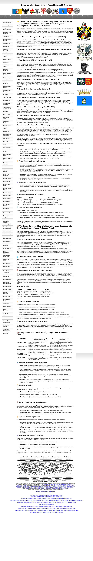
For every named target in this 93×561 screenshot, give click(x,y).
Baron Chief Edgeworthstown (7, 237)
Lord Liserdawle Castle (66, 473)
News (4, 144)
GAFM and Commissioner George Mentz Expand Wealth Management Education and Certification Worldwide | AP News (46, 506)
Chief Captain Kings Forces (57, 457)
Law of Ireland (6, 114)
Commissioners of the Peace (7, 104)
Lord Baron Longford (6, 175)
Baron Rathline (6, 241)
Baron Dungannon (36, 473)
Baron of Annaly (7, 192)
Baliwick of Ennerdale (5, 163)
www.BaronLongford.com (41, 491)
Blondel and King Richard (45, 478)
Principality (6, 62)
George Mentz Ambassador (66, 484)
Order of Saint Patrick (6, 205)
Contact (5, 318)
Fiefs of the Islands (68, 475)
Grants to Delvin (7, 248)
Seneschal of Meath (6, 122)
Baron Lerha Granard (6, 209)
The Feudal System (5, 314)
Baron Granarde (7, 289)
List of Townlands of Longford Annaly (7, 127)
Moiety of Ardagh (7, 234)
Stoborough (46, 486)
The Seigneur (6, 36)
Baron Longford (7, 22)
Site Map (50, 479)
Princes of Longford (5, 70)
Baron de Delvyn (7, 178)
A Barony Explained (5, 82)
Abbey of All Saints (56, 472)
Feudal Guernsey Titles (68, 478)
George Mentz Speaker (68, 487)
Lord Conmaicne (7, 198)
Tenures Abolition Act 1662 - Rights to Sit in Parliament (34, 463)
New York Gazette (57, 485)
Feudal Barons (6, 167)
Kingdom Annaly (7, 195)
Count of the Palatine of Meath (7, 78)
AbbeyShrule (6, 303)
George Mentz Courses (39, 488)
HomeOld (64, 480)
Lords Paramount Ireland (32, 457)
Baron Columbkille (6, 275)
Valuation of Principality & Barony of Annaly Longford (7, 331)
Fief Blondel (68, 476)
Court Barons (6, 138)
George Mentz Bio (46, 484)
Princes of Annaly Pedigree (44, 461)
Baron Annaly (6, 201)
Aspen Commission (33, 486)
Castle (43, 479)
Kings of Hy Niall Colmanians (7, 135)
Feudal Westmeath (5, 310)
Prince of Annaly (7, 59)
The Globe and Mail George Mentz (46, 504)
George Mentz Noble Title (55, 484)
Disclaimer (58, 479)
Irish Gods (5, 141)
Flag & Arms (35, 479)
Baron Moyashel (7, 231)
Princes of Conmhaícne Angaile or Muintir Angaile (7, 222)
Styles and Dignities (5, 170)
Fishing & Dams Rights (53, 465)
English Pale (6, 131)
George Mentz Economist (27, 487)
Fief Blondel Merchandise (23, 478)
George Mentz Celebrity (57, 487)
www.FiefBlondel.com (50, 491)
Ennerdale (40, 486)
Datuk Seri (22, 466)
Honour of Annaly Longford (7, 33)
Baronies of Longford (5, 216)
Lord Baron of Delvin (57, 467)
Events (34, 478)
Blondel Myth (68, 479)
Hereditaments (6, 263)
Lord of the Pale (7, 100)
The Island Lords (35, 476)
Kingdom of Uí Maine (23, 473)
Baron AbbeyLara (7, 212)
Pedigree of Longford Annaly (7, 28)
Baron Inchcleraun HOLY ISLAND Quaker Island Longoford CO (7, 254)
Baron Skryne (6, 296)
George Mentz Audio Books (28, 488)
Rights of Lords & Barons (67, 465)
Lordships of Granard (6, 150)
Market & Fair (6, 43)
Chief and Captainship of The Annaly (6, 51)
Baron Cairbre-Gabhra (6, 300)
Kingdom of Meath (6, 118)
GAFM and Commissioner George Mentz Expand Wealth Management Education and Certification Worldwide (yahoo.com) (46, 498)
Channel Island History (57, 476)
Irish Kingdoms (6, 147)
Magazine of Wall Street (68, 485)
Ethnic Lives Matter (62, 486)
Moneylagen (45, 466)
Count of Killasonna (5, 293)
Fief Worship (45, 476)
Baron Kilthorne (7, 286)
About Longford (7, 25)
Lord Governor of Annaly (45, 458)
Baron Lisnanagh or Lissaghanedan (7, 227)
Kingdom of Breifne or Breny (7, 283)
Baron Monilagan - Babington (7, 271)
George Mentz (19, 486)
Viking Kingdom (7, 306)
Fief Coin (57, 478)
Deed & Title (6, 46)
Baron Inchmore (7, 279)
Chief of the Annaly (6, 65)
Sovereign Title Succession (6, 91)
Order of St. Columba (6, 326)
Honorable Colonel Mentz (6, 321)
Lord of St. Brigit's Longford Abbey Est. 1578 (7, 96)
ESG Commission (53, 486)
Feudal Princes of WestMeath (7, 74)
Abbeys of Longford (5, 244)
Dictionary (27, 480)
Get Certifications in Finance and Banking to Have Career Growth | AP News (46, 512)
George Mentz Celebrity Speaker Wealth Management (56, 488)
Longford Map (6, 181)
